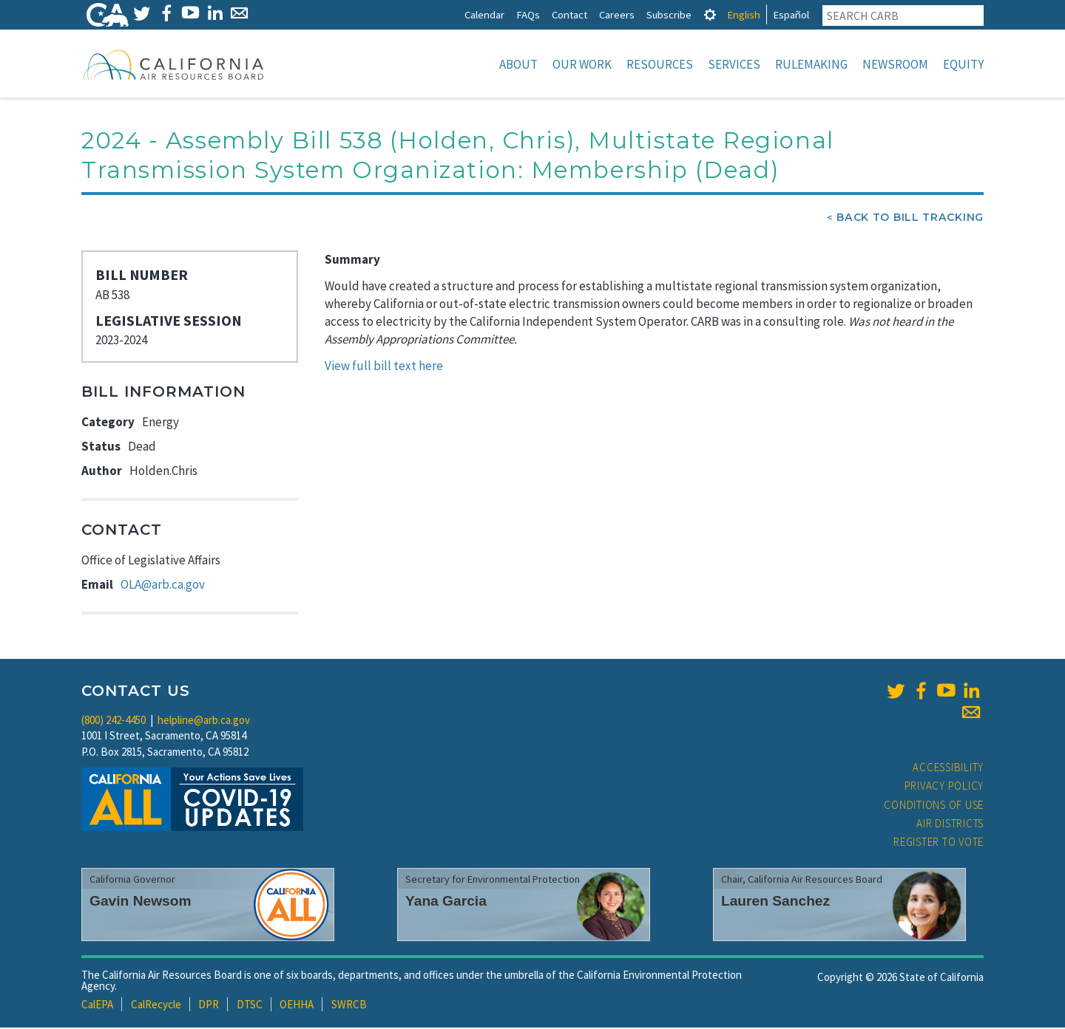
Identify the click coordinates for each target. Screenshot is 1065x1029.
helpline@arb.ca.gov (204, 721)
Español (791, 14)
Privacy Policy (944, 787)
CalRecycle (156, 1006)
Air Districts (950, 825)
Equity (963, 64)
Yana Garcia (446, 902)
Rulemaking (811, 64)
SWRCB (349, 1006)
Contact (569, 14)
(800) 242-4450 (113, 721)
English (743, 14)
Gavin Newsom (140, 902)
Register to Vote (938, 843)
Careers (617, 14)
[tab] (710, 14)
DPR (208, 1006)
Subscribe (669, 14)
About (518, 64)
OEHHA (297, 1006)
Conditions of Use (934, 806)
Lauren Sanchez (775, 902)
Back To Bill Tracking (910, 218)
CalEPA (97, 1006)
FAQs (528, 14)
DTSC (250, 1006)
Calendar (484, 14)
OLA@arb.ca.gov (163, 586)
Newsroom (895, 64)
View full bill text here (384, 367)
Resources (659, 64)
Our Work (582, 64)
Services (734, 64)
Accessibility (948, 769)
